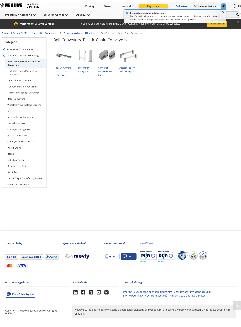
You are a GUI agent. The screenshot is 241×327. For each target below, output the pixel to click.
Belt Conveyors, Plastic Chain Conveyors (23, 63)
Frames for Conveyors (18, 184)
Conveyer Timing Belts (18, 129)
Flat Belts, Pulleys (16, 123)
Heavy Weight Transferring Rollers (24, 178)
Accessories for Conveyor (20, 117)
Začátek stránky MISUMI (14, 33)
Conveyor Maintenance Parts (24, 86)
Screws (10, 111)
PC (127, 256)
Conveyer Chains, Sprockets (21, 141)
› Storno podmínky (132, 295)
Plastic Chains (14, 147)
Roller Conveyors (16, 98)
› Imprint (127, 291)
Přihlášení (179, 6)
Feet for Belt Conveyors (21, 80)
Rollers (10, 153)
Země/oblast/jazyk (23, 294)
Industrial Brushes (16, 160)
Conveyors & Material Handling (80, 33)
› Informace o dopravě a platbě (188, 295)
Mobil (110, 256)
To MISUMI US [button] (216, 23)
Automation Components (45, 33)
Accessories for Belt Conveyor (24, 92)
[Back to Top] (237, 305)
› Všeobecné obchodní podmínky (153, 291)
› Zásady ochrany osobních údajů (193, 291)
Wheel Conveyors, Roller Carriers (24, 104)
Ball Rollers (12, 172)
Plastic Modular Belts (18, 135)
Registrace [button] (153, 6)
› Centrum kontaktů (156, 295)
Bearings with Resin (17, 166)
